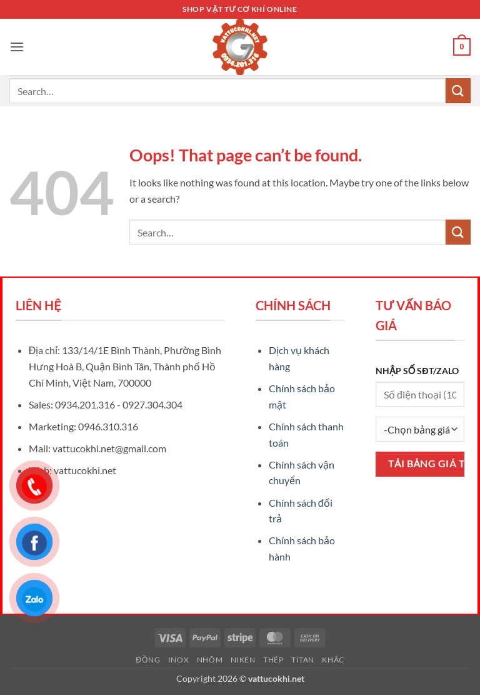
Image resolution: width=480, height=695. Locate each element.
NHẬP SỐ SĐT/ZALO (417, 370)
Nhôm (209, 659)
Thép (273, 659)
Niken (243, 659)
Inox (178, 659)
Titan (302, 659)
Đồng (148, 659)
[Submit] (458, 90)
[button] (16, 46)
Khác (333, 659)
